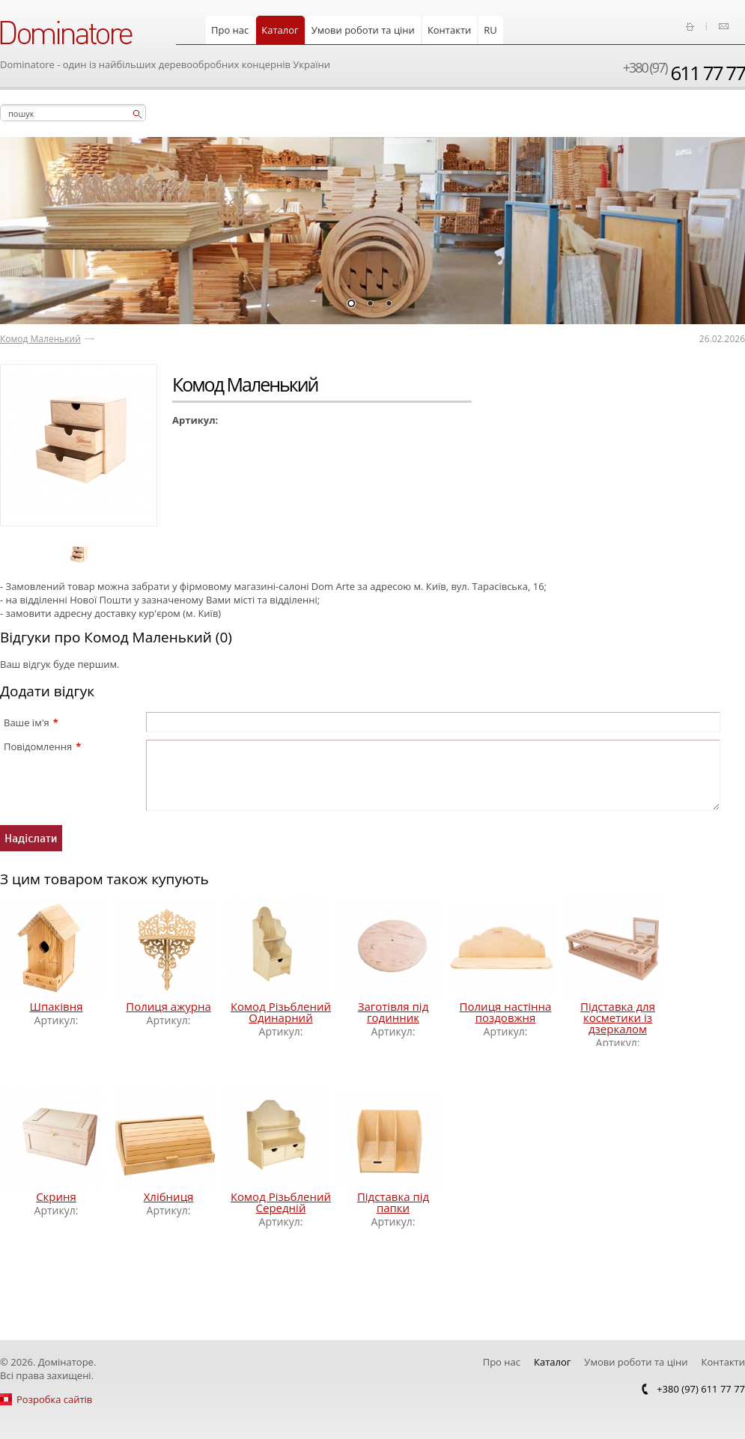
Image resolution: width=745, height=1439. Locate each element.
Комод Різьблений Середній (281, 1202)
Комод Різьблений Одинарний (281, 1012)
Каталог (279, 30)
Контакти (449, 30)
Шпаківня (55, 1006)
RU (490, 30)
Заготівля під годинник (393, 1012)
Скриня (56, 1196)
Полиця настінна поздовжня (506, 1012)
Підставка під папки (393, 1202)
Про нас (230, 30)
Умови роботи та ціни (363, 30)
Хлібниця (169, 1196)
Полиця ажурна (168, 1006)
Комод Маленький (40, 338)
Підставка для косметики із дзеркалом (617, 1017)
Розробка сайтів (54, 1399)
